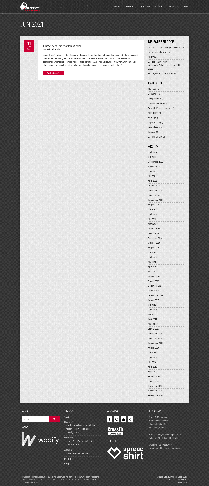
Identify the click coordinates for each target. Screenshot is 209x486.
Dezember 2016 (155, 333)
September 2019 (155, 200)
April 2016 (152, 367)
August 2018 (154, 247)
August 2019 (154, 205)
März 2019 (153, 224)
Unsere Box (71, 441)
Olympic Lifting (154, 122)
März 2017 (153, 324)
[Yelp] (130, 419)
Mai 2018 (152, 262)
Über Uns (145, 6)
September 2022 (155, 162)
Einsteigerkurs (72, 432)
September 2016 (155, 343)
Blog (186, 6)
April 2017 (152, 319)
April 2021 (152, 181)
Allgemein (56, 49)
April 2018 (152, 267)
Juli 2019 (152, 209)
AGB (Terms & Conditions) (176, 480)
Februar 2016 (154, 376)
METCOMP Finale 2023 (159, 52)
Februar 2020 (154, 186)
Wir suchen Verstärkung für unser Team (166, 47)
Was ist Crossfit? (73, 425)
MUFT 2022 (153, 57)
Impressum (182, 482)
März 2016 (153, 372)
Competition (153, 98)
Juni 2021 (152, 171)
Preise (76, 453)
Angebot (160, 6)
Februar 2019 (154, 228)
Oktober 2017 (154, 290)
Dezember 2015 (155, 386)
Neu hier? (129, 6)
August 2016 (154, 348)
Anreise (77, 444)
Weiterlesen (53, 73)
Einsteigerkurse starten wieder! (62, 46)
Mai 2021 (152, 176)
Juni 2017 (152, 310)
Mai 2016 (152, 362)
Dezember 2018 (155, 238)
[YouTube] (123, 419)
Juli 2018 (152, 252)
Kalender (84, 453)
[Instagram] (116, 419)
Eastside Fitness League (159, 108)
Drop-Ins (174, 6)
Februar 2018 (154, 276)
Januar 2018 (153, 281)
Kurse (68, 453)
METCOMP (153, 113)
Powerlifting (153, 127)
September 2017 (155, 295)
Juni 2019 (152, 214)
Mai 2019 (152, 219)
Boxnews (152, 94)
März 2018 (153, 271)
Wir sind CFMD (155, 137)
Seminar (152, 132)
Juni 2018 (152, 257)
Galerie (89, 441)
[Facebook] (109, 419)
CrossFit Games (155, 103)
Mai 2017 (152, 314)
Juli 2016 (152, 352)
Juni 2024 (152, 152)
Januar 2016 (153, 381)
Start (116, 6)
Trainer (81, 441)
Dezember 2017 (155, 286)
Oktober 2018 (154, 243)
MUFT (151, 117)
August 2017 (154, 300)
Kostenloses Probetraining (77, 429)
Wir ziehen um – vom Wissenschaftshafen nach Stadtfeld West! (164, 65)
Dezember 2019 (155, 190)
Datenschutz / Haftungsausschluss (171, 477)
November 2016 (155, 338)
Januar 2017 (153, 329)
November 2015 (155, 391)
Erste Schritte (89, 425)
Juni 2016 (152, 357)
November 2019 (155, 195)
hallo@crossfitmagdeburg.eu (169, 434)
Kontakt (69, 444)
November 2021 (155, 166)
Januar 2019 (153, 233)
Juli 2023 (152, 157)
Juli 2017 (152, 305)
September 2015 (155, 395)
